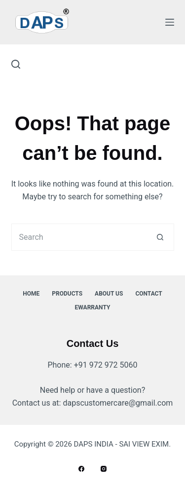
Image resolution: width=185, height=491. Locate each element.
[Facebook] (81, 468)
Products (67, 293)
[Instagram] (103, 468)
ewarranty (93, 307)
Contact (148, 293)
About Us (109, 293)
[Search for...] (79, 237)
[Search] (15, 64)
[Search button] (160, 237)
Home (31, 293)
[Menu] (169, 22)
